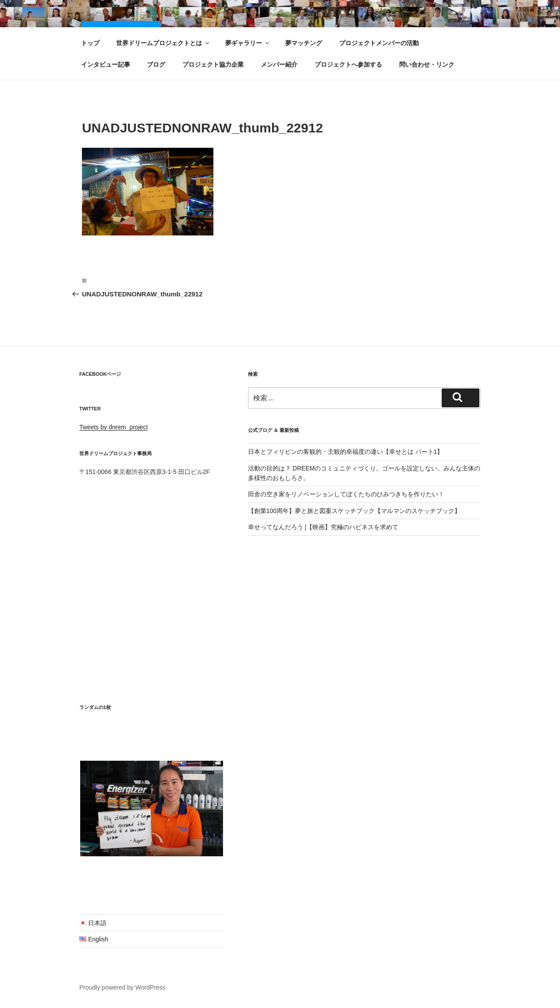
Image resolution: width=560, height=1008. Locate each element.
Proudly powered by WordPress (122, 987)
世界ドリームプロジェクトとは (163, 42)
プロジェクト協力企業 (213, 64)
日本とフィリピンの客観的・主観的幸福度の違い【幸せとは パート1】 (345, 451)
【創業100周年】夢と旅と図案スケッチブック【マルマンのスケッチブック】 (354, 510)
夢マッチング (303, 42)
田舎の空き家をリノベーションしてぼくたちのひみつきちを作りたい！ (346, 494)
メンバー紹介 (279, 64)
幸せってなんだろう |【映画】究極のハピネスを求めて (323, 527)
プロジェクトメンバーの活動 (379, 42)
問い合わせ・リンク (426, 64)
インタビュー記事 (105, 64)
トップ (90, 42)
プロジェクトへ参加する (348, 64)
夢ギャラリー (247, 42)
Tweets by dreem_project (113, 427)
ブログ (156, 64)
